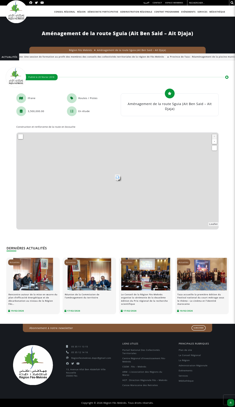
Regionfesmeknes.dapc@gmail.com (91, 358)
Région (81, 11)
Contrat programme (166, 11)
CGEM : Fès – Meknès (134, 366)
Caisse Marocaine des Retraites (140, 385)
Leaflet (213, 224)
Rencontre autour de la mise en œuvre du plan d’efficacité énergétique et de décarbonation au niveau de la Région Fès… (32, 299)
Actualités (15, 262)
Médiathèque (217, 11)
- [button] (214, 141)
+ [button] (214, 136)
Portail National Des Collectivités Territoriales (141, 352)
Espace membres (174, 2)
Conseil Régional (64, 11)
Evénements (188, 11)
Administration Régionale (136, 11)
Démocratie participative (103, 11)
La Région (184, 360)
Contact (157, 2)
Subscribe (199, 328)
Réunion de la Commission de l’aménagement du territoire (82, 296)
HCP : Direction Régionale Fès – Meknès (144, 380)
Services (202, 11)
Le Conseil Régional (190, 355)
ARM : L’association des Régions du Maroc (142, 373)
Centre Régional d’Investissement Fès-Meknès (144, 360)
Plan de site (185, 350)
